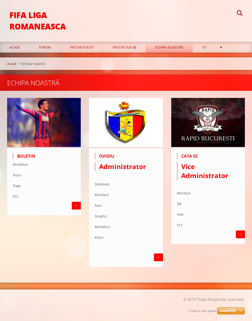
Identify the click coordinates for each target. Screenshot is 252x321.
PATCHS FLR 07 (82, 47)
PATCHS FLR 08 (124, 47)
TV (204, 47)
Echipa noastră (169, 47)
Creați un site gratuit (202, 311)
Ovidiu (106, 156)
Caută (240, 13)
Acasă (14, 47)
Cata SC (189, 156)
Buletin (26, 156)
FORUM (45, 47)
